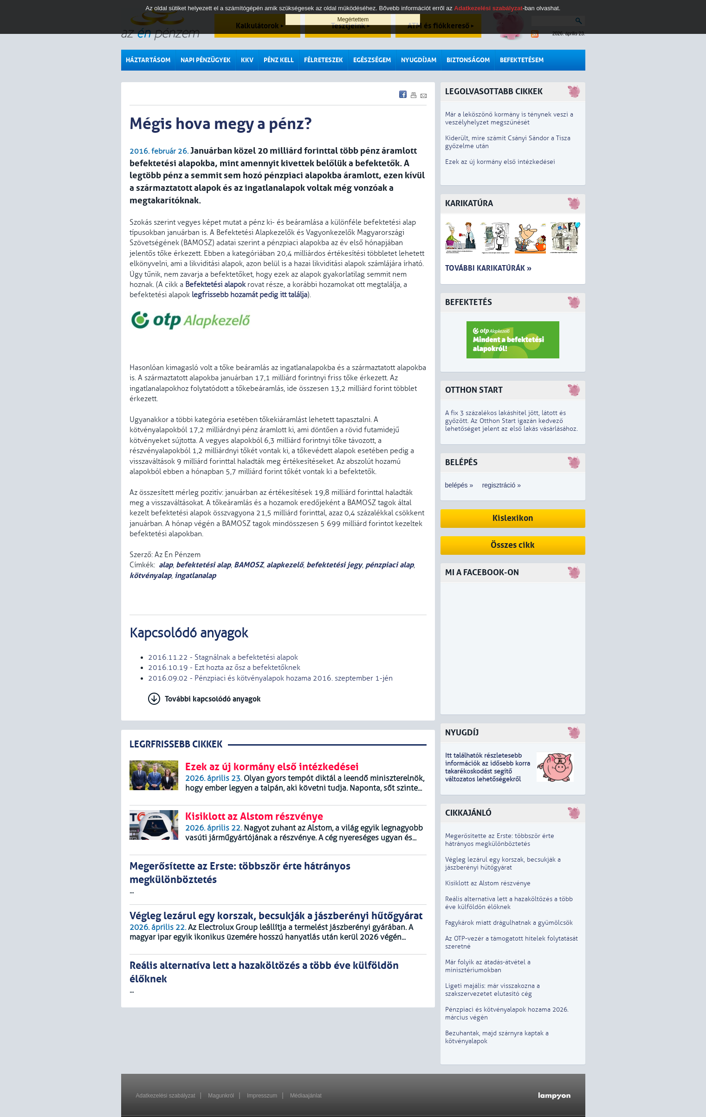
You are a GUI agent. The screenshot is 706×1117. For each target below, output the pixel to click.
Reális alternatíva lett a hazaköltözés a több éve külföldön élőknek (509, 903)
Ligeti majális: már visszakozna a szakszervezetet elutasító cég (492, 990)
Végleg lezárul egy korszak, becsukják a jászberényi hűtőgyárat (503, 863)
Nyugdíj (462, 733)
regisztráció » (501, 485)
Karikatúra (469, 203)
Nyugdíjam (418, 60)
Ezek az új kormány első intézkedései (500, 162)
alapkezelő (284, 564)
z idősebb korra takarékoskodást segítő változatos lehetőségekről (487, 771)
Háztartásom (148, 60)
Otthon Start (474, 390)
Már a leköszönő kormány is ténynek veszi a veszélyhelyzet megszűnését (509, 118)
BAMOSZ (248, 564)
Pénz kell (279, 60)
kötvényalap (150, 575)
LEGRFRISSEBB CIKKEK (176, 744)
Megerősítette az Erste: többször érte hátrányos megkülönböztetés (499, 840)
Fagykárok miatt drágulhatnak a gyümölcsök (509, 923)
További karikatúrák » (488, 268)
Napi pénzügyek (206, 60)
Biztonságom (468, 60)
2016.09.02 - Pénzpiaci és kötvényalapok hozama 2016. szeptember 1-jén (270, 678)
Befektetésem (522, 60)
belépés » (459, 485)
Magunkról (221, 1095)
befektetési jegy (334, 564)
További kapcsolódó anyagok (213, 699)
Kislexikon (512, 518)
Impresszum (262, 1095)
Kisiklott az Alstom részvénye (488, 883)
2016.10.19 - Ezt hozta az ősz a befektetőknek (224, 667)
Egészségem (372, 60)
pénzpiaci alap (389, 564)
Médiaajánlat (306, 1095)
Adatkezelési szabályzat (165, 1095)
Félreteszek (323, 60)
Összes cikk (513, 545)
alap (166, 564)
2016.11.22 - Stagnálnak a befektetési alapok (223, 657)
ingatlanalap (195, 575)
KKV (247, 60)
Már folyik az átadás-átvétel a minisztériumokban (488, 966)
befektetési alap (203, 564)
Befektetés (468, 302)
